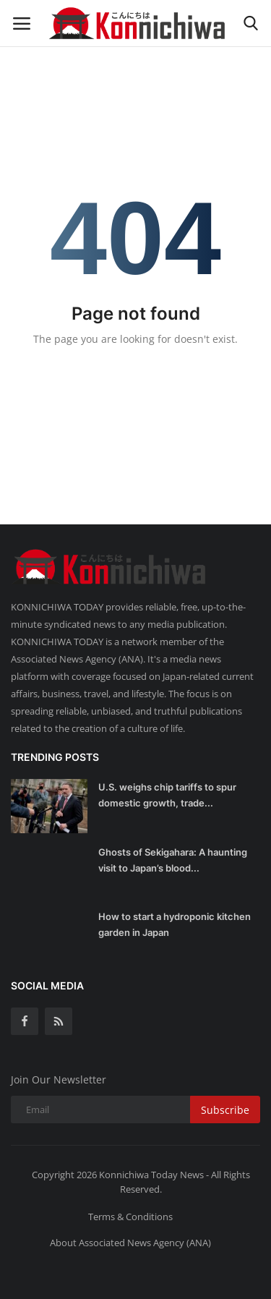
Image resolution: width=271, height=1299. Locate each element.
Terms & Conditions (130, 1216)
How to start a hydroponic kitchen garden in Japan (174, 924)
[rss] (58, 1021)
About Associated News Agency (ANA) (130, 1242)
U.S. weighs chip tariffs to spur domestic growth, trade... (167, 795)
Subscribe (225, 1110)
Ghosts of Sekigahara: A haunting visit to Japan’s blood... (172, 860)
